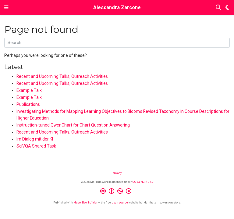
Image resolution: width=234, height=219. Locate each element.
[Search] (218, 7)
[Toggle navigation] (6, 7)
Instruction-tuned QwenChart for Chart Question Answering (73, 125)
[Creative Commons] (117, 192)
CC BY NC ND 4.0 (143, 181)
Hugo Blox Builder (86, 202)
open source (120, 202)
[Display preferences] (227, 7)
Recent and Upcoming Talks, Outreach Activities (62, 76)
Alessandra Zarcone (117, 7)
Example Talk (29, 90)
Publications (28, 104)
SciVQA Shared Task (36, 146)
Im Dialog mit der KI (34, 139)
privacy (117, 173)
